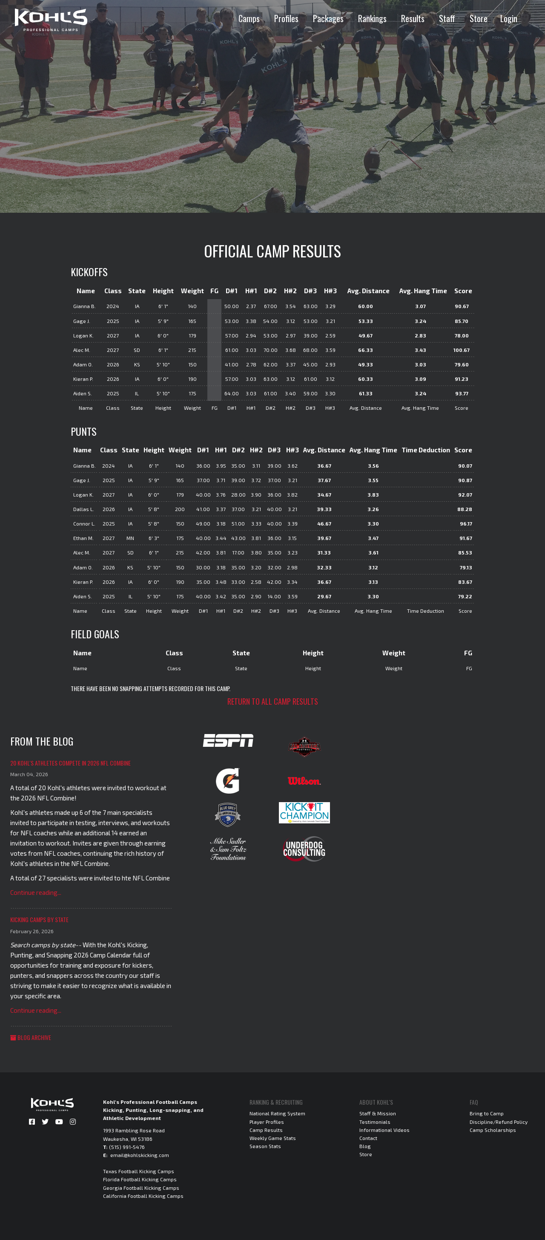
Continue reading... (35, 892)
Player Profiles (267, 1122)
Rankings (372, 18)
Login (508, 18)
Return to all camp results (272, 701)
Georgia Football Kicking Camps (141, 1188)
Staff (447, 18)
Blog (365, 1146)
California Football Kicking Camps (143, 1196)
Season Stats (265, 1146)
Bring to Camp (487, 1113)
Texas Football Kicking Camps (138, 1171)
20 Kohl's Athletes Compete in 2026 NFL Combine (70, 762)
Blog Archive (30, 1037)
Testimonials (374, 1122)
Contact (368, 1138)
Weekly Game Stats (273, 1138)
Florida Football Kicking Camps (140, 1179)
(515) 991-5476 (127, 1147)
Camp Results (266, 1130)
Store (479, 18)
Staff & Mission (377, 1113)
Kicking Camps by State (39, 919)
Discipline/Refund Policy (499, 1122)
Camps (249, 18)
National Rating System (277, 1113)
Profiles (286, 18)
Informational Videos (384, 1130)
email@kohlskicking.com (139, 1155)
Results (413, 18)
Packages (328, 18)
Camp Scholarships (493, 1130)
